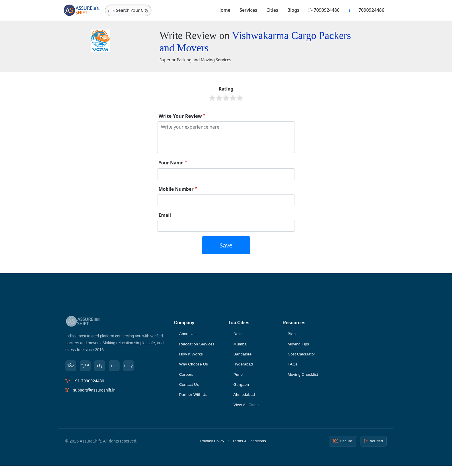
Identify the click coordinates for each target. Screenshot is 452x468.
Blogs (293, 10)
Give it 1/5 (212, 98)
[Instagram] (116, 366)
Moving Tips (299, 344)
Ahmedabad (244, 396)
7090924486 (323, 10)
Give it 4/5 (232, 98)
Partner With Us (193, 396)
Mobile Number (176, 189)
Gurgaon (241, 386)
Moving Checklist (303, 375)
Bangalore (242, 355)
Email (165, 215)
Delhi (238, 334)
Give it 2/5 (219, 98)
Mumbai (240, 344)
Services (248, 10)
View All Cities (246, 407)
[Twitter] (86, 366)
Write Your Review (180, 116)
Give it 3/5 (226, 98)
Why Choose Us (194, 365)
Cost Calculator (302, 355)
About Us (187, 334)
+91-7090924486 (88, 381)
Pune (238, 375)
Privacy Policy (212, 443)
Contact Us (189, 386)
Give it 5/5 (239, 98)
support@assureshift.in (94, 390)
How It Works (191, 355)
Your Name (171, 163)
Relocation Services (197, 344)
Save (225, 245)
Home (223, 10)
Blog (292, 334)
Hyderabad (243, 365)
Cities (272, 10)
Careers (186, 375)
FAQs (293, 365)
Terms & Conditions (249, 443)
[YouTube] (131, 366)
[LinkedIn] (101, 366)
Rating (226, 89)
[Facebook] (71, 366)
